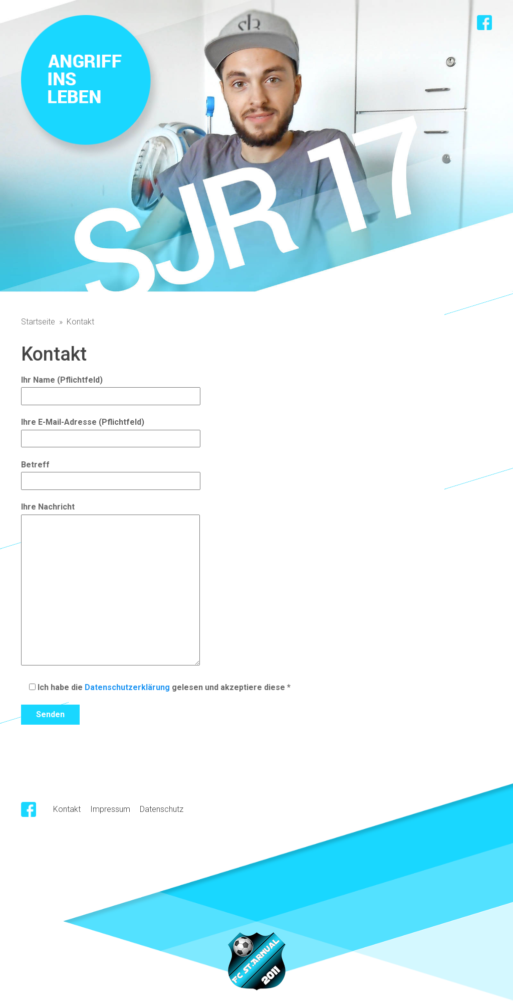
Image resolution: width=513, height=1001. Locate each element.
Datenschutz (161, 809)
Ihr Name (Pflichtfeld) (110, 388)
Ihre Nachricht (110, 585)
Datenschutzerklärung (127, 687)
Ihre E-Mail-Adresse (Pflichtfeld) (110, 430)
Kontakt (67, 809)
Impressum (110, 809)
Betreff (110, 473)
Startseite (38, 321)
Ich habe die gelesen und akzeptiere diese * (156, 687)
